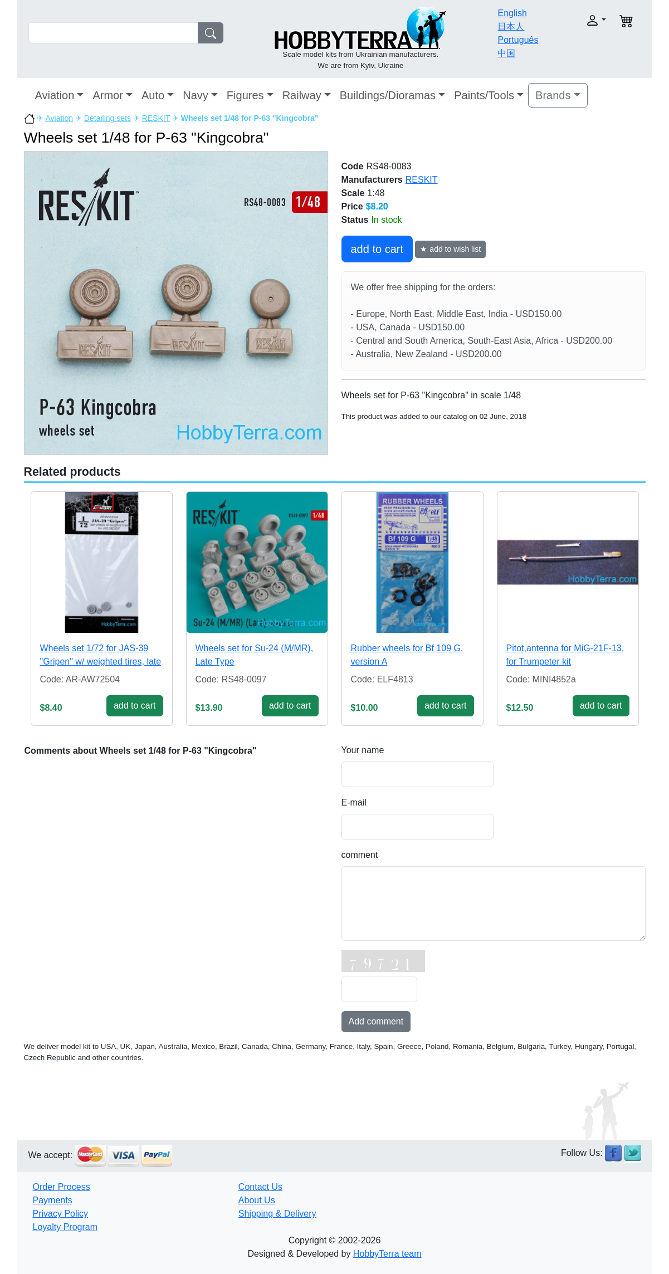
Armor (107, 95)
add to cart (377, 249)
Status (355, 219)
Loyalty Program (65, 1227)
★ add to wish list (450, 249)
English (511, 13)
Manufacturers (372, 179)
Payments (52, 1200)
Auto (152, 95)
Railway (301, 95)
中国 (506, 53)
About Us (256, 1200)
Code (352, 166)
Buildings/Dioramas (388, 95)
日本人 (510, 26)
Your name (362, 750)
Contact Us (260, 1187)
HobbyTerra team (387, 1253)
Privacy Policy (61, 1213)
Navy (195, 95)
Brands (552, 95)
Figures (245, 95)
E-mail (354, 802)
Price (352, 206)
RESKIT (156, 118)
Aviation (55, 95)
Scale (353, 193)
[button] (578, 20)
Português (517, 40)
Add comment (376, 1021)
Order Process (61, 1187)
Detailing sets (107, 118)
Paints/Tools (484, 95)
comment (359, 855)
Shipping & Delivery (277, 1213)
